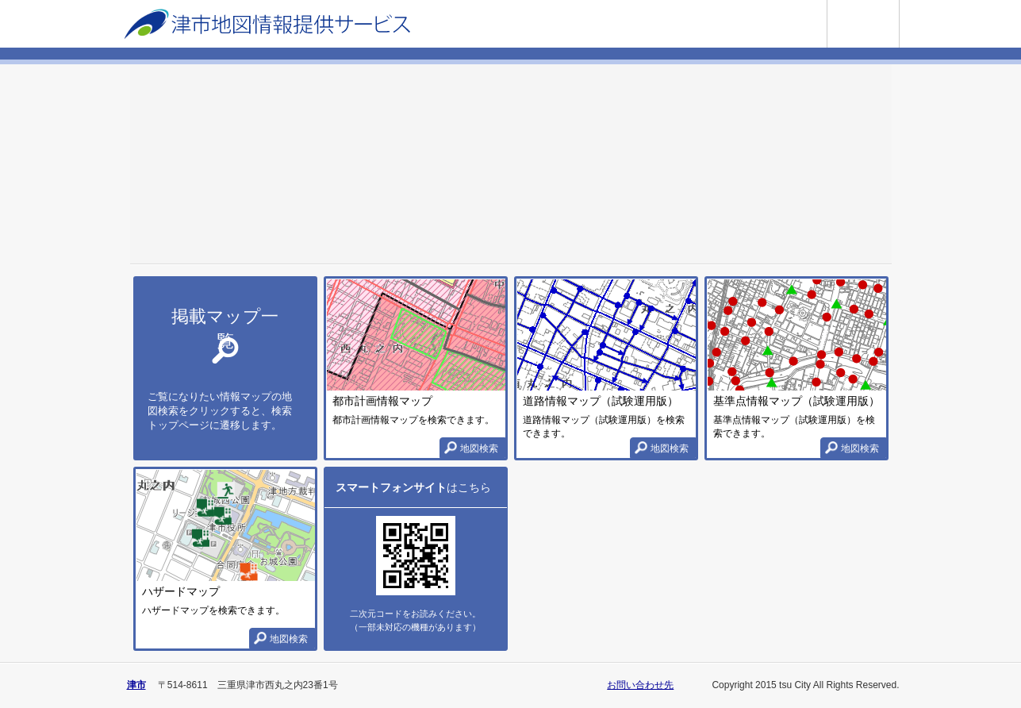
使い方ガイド (899, 6)
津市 (136, 685)
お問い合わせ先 (640, 685)
